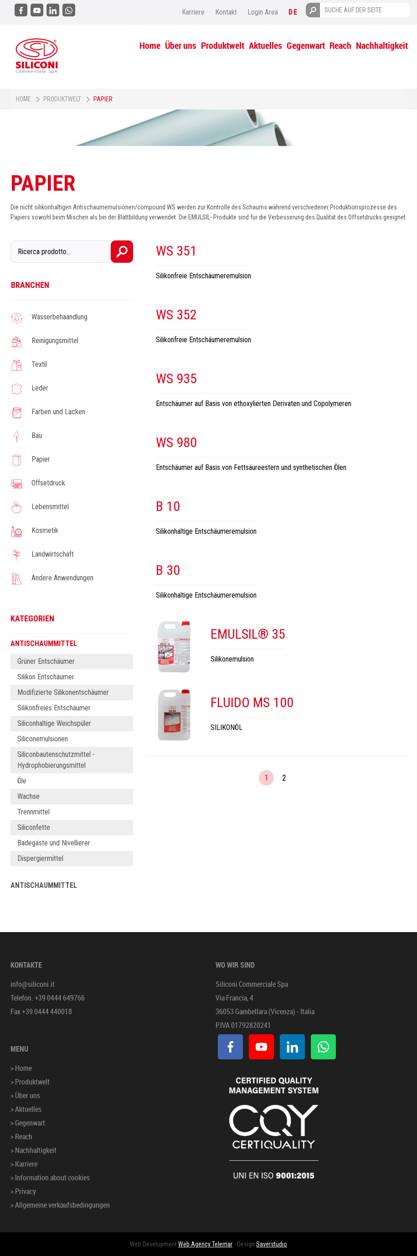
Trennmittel (33, 812)
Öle (21, 781)
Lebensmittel (50, 506)
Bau (36, 435)
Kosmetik (44, 530)
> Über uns (25, 1095)
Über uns (180, 45)
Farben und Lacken (58, 411)
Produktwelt (222, 45)
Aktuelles (265, 45)
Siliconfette (33, 827)
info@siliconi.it (32, 984)
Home (149, 45)
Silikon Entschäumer (45, 676)
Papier (40, 459)
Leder (39, 388)
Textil (39, 364)
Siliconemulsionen (42, 739)
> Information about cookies (50, 1178)
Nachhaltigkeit (382, 45)
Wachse (28, 796)
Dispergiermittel (40, 858)
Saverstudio (271, 1244)
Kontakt (226, 12)
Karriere (193, 12)
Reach (340, 45)
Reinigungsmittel (54, 340)
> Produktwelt (30, 1082)
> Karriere (23, 1164)
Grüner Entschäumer (46, 661)
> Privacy (23, 1191)
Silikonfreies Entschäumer (54, 708)
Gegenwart (306, 45)
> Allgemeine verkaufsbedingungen (60, 1205)
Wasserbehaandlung (59, 317)
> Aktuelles (25, 1109)
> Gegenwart (27, 1123)
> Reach (21, 1136)
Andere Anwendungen (62, 577)
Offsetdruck (48, 483)
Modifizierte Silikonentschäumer (63, 692)
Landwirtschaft (52, 554)
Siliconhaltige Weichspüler (54, 723)
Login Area (262, 12)
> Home (21, 1068)
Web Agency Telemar (205, 1244)
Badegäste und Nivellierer (53, 843)
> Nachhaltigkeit (33, 1150)
